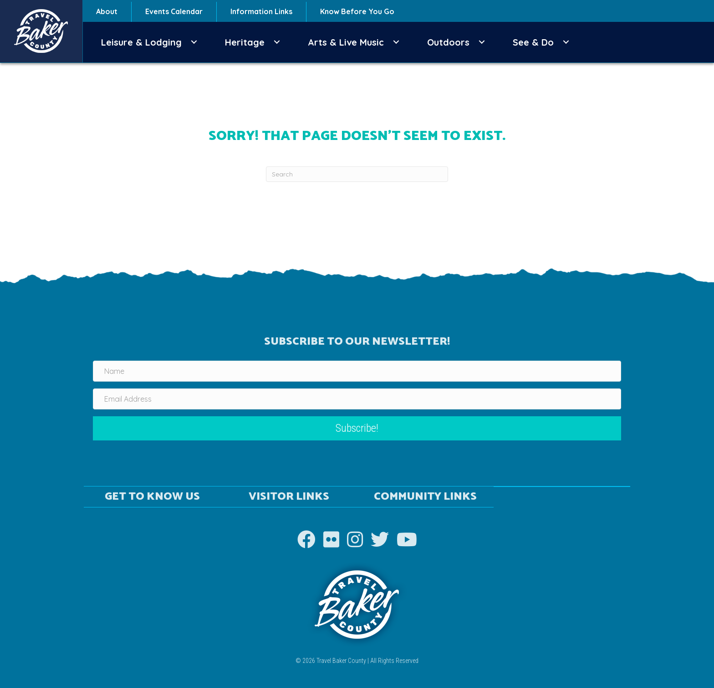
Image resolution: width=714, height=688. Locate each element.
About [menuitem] (106, 11)
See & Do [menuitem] (533, 42)
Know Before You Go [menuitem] (357, 11)
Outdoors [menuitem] (448, 42)
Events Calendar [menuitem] (174, 11)
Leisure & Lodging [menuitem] (141, 42)
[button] (194, 42)
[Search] (357, 174)
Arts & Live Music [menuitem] (346, 42)
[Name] (357, 371)
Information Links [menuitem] (261, 11)
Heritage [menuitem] (245, 42)
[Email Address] (357, 398)
